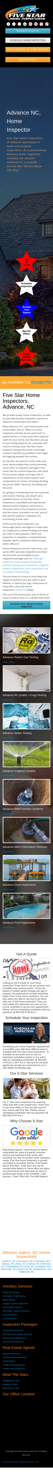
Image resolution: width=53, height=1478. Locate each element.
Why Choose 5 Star (11, 1388)
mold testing (22, 571)
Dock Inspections (10, 1314)
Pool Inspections (10, 1318)
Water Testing (9, 1299)
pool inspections (29, 565)
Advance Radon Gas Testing (20, 657)
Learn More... (9, 662)
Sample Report (9, 1361)
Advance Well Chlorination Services (25, 846)
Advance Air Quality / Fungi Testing (24, 695)
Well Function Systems (12, 1307)
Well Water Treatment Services (16, 1311)
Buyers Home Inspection (14, 1365)
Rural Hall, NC (25, 1269)
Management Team (11, 1380)
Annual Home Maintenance (15, 1338)
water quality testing (25, 561)
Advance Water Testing (17, 733)
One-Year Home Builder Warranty (17, 1334)
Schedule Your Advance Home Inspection (26, 605)
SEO (37, 1462)
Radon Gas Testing (11, 1292)
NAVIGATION (27, 59)
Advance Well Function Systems (23, 808)
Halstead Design (10, 1462)
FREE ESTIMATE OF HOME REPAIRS (27, 49)
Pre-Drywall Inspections (13, 1330)
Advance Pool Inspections (19, 922)
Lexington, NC (43, 1266)
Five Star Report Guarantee (14, 1357)
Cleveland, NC (42, 1261)
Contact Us (20, 589)
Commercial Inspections (13, 1341)
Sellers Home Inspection (14, 1368)
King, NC (29, 1266)
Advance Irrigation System (19, 770)
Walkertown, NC (42, 1269)
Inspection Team (10, 1384)
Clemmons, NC (25, 1261)
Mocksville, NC (8, 1269)
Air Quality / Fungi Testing (14, 1296)
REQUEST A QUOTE (28, 31)
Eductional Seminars (12, 1353)
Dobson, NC (8, 1264)
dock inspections (34, 568)
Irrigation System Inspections (15, 1303)
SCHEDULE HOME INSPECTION (27, 40)
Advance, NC (9, 1261)
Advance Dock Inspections (19, 884)
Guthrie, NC (34, 1264)
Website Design (27, 1462)
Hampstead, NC (15, 1266)
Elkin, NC (21, 1264)
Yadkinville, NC (26, 1272)
